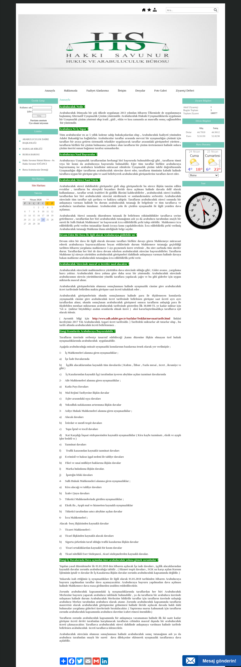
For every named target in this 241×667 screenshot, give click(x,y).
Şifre (29, 111)
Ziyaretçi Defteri (185, 90)
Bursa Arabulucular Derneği (35, 169)
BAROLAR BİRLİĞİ (32, 149)
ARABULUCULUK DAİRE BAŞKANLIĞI (36, 141)
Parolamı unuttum (38, 120)
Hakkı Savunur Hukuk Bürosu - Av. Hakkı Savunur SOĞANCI (39, 162)
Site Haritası (38, 185)
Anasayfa (50, 90)
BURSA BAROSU (31, 154)
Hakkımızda (71, 90)
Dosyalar (140, 90)
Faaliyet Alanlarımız (97, 90)
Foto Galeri (160, 90)
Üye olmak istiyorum (38, 123)
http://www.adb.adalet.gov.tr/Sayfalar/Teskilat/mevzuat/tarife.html (131, 318)
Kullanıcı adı (26, 107)
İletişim (122, 90)
